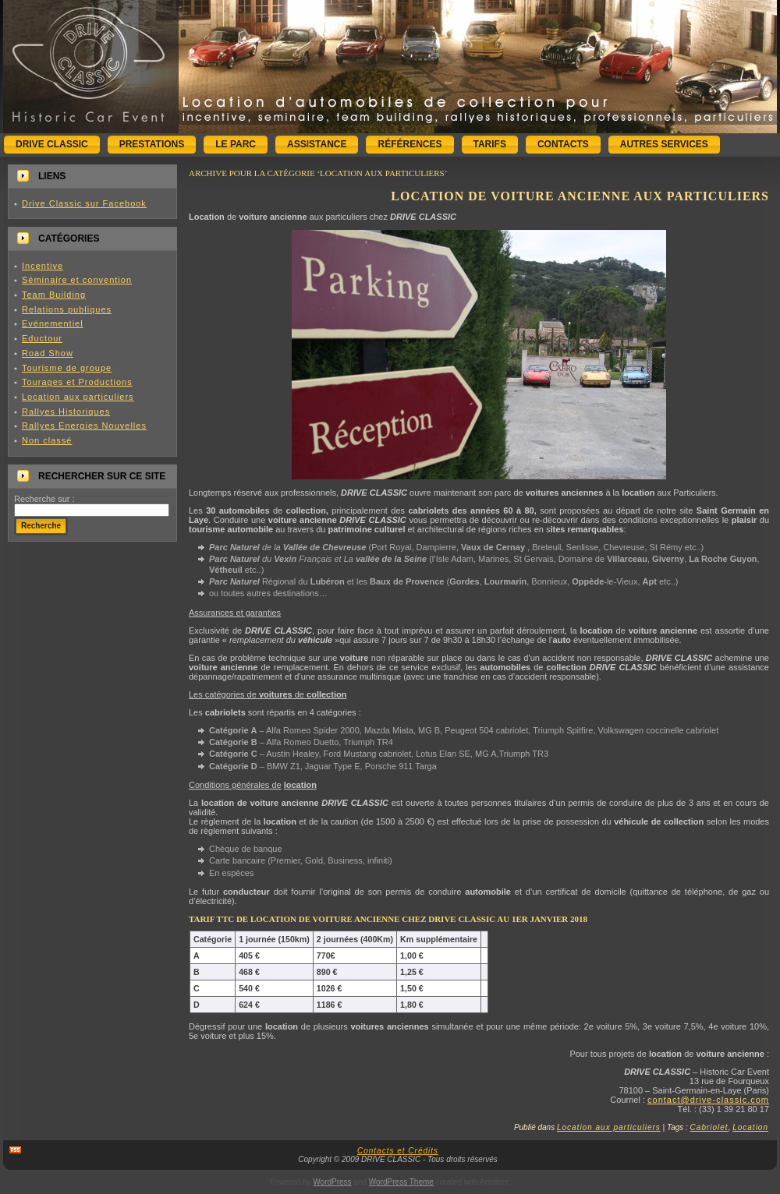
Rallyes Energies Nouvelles (84, 425)
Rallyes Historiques (66, 411)
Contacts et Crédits (397, 1150)
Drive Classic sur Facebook (84, 203)
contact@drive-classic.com (708, 1099)
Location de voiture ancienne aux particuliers (580, 196)
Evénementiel (52, 323)
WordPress (332, 1182)
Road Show (47, 353)
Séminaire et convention (77, 279)
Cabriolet (709, 1127)
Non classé (47, 440)
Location (750, 1127)
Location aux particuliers (78, 396)
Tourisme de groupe (67, 368)
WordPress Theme (401, 1182)
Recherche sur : (44, 498)
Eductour (42, 338)
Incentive (42, 265)
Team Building (54, 294)
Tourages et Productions (77, 382)
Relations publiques (67, 309)
